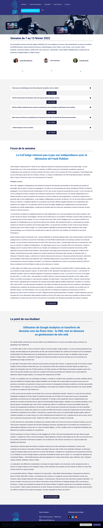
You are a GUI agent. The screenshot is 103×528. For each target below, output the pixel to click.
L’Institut (23, 4)
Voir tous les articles (51, 497)
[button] (43, 12)
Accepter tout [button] (97, 524)
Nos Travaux (57, 4)
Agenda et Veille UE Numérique (30, 10)
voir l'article (51, 93)
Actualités (47, 4)
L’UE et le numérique (35, 4)
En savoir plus (51, 303)
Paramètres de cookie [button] (86, 524)
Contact (67, 4)
